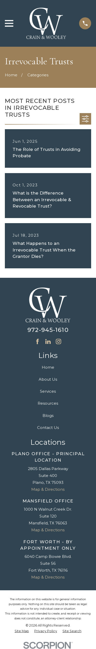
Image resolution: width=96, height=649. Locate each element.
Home (48, 367)
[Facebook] (37, 341)
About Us (48, 379)
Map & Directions (48, 489)
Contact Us (48, 427)
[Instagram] (58, 341)
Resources (48, 403)
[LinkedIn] (48, 341)
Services (48, 391)
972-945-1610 (48, 329)
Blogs (48, 415)
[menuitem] (22, 631)
